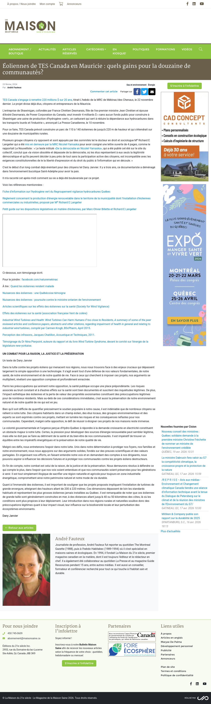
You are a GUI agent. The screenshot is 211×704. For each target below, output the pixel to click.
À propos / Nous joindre (21, 4)
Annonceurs (168, 658)
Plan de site (168, 666)
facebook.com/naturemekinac (40, 279)
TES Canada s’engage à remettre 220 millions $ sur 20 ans (37, 99)
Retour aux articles (19, 527)
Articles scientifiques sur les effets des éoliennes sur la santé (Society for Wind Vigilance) (56, 306)
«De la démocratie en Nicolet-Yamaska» (78, 148)
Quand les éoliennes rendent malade (32, 286)
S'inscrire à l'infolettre (184, 85)
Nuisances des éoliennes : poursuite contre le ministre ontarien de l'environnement (52, 299)
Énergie (151, 85)
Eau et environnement (136, 85)
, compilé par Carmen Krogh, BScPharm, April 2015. (77, 324)
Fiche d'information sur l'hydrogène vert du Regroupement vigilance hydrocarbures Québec (56, 191)
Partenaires (168, 654)
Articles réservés (69, 51)
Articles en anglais (172, 637)
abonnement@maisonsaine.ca (24, 638)
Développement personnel (177, 646)
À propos (166, 633)
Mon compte (47, 4)
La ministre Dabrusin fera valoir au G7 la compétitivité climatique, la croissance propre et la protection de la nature (184, 463)
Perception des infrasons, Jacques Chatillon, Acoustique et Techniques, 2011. (49, 334)
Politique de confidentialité (177, 675)
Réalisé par (190, 698)
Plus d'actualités (170, 531)
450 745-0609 (15, 633)
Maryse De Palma (171, 641)
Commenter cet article (104, 91)
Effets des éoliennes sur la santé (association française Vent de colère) (45, 313)
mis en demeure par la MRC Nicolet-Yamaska (52, 144)
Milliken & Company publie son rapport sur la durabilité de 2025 (181, 516)
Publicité (166, 650)
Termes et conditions (173, 671)
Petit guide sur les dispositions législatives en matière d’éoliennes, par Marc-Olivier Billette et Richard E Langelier (69, 209)
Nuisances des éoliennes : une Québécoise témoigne (34, 293)
